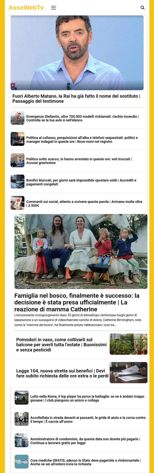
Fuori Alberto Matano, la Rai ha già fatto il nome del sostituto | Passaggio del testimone (77, 98)
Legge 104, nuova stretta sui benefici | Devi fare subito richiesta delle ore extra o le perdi (62, 373)
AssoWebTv (26, 7)
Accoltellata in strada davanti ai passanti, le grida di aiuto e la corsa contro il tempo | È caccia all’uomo (88, 419)
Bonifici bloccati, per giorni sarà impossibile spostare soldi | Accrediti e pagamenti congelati (81, 182)
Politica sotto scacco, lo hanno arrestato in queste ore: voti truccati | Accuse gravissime (79, 161)
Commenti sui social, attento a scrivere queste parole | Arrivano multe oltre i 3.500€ (84, 204)
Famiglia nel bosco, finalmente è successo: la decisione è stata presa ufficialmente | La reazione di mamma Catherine (77, 302)
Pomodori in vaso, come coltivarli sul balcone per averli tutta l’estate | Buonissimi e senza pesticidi (61, 345)
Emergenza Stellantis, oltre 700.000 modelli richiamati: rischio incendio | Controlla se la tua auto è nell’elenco (82, 118)
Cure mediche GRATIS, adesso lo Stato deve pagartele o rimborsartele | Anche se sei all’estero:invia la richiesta (85, 462)
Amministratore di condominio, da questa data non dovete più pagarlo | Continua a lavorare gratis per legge (85, 441)
